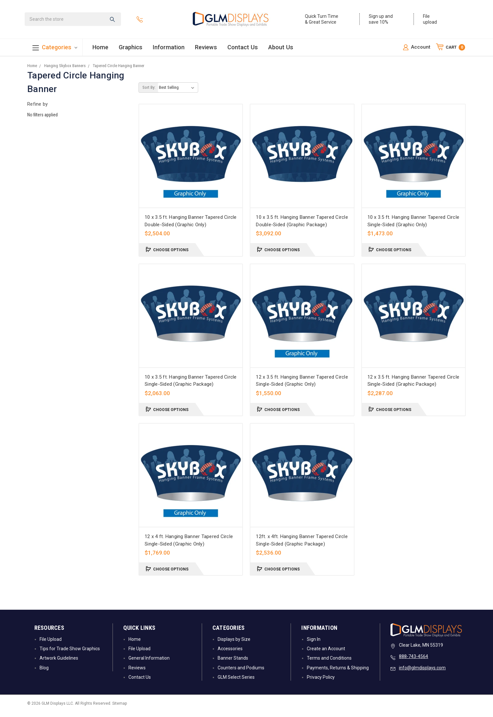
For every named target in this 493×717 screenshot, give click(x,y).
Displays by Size (234, 643)
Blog (44, 672)
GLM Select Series (236, 681)
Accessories (230, 653)
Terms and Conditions (329, 662)
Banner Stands (233, 662)
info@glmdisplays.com (422, 672)
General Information (149, 662)
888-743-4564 (413, 661)
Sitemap (119, 708)
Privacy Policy (321, 681)
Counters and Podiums (241, 672)
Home (100, 48)
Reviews (206, 48)
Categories (54, 49)
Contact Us (242, 48)
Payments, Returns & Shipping (338, 672)
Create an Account (326, 653)
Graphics (130, 48)
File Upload (51, 643)
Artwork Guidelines (59, 662)
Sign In (313, 643)
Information (169, 48)
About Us (280, 48)
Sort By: (148, 92)
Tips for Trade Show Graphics (70, 653)
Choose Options (167, 254)
